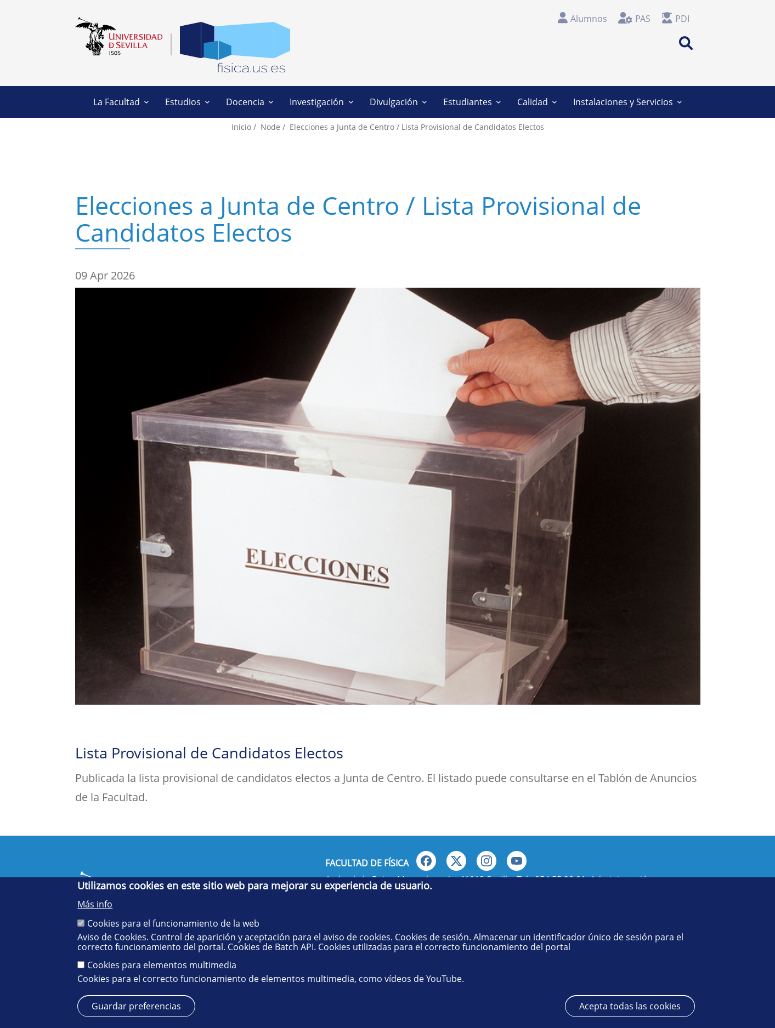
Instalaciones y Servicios (627, 101)
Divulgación (398, 101)
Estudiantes (472, 101)
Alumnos (588, 18)
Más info (94, 904)
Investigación (321, 101)
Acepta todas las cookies (630, 1006)
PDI (682, 18)
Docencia (249, 101)
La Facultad (121, 101)
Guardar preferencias (136, 1006)
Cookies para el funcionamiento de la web (173, 923)
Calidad (537, 101)
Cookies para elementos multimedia (161, 965)
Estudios (187, 101)
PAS (642, 18)
